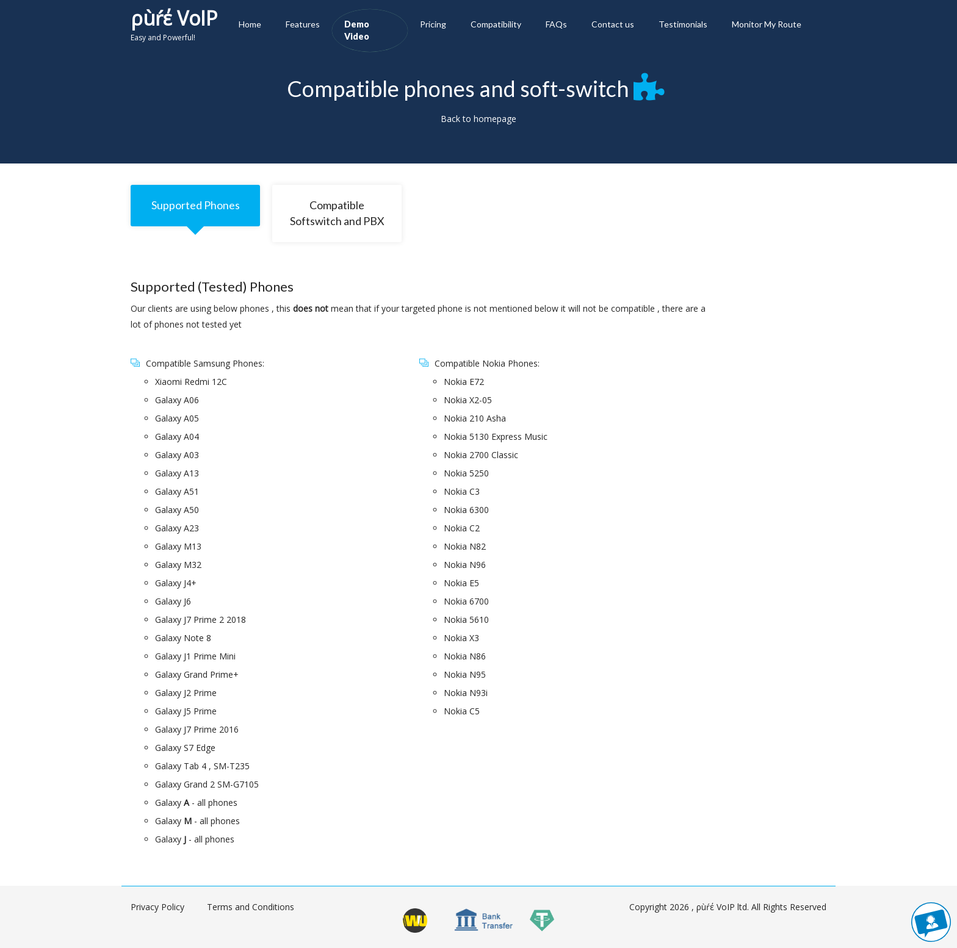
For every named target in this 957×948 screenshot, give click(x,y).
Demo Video (356, 30)
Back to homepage (478, 118)
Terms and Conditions (250, 907)
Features (303, 24)
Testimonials (683, 24)
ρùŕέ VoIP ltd (721, 907)
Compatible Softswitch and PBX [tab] (337, 213)
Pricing (433, 24)
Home (250, 24)
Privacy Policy (157, 907)
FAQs (556, 24)
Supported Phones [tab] (195, 205)
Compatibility (496, 24)
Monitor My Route (766, 24)
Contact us (612, 24)
